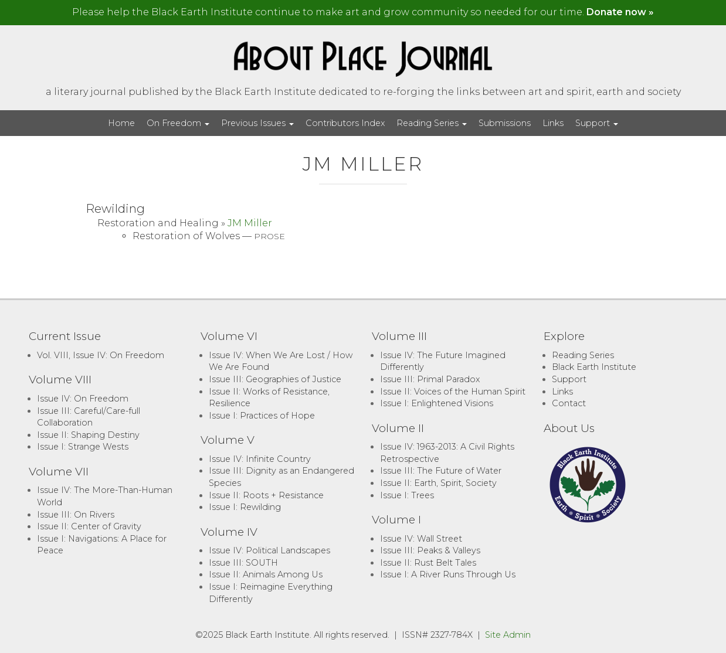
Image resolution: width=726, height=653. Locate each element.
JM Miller (250, 223)
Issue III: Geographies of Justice (275, 379)
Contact (569, 403)
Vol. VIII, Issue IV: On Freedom (100, 355)
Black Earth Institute (594, 367)
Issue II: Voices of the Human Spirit (452, 391)
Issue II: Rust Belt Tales (428, 562)
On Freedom (178, 123)
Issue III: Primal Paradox (430, 379)
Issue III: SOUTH (243, 562)
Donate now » (620, 12)
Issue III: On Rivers (75, 514)
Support (596, 123)
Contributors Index (345, 123)
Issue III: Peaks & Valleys (430, 550)
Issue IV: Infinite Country (260, 459)
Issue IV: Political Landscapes (269, 550)
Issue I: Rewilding (245, 507)
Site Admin (508, 635)
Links (553, 123)
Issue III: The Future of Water (440, 470)
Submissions (505, 123)
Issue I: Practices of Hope (262, 415)
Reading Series (431, 123)
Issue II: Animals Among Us (266, 574)
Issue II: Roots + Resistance (266, 495)
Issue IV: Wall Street (421, 538)
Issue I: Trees (407, 495)
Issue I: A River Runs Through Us (447, 574)
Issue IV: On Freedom (82, 398)
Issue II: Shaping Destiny (88, 435)
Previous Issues (257, 123)
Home (121, 123)
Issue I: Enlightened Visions (436, 403)
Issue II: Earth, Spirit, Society (438, 483)
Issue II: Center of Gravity (89, 526)
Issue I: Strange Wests (82, 446)
